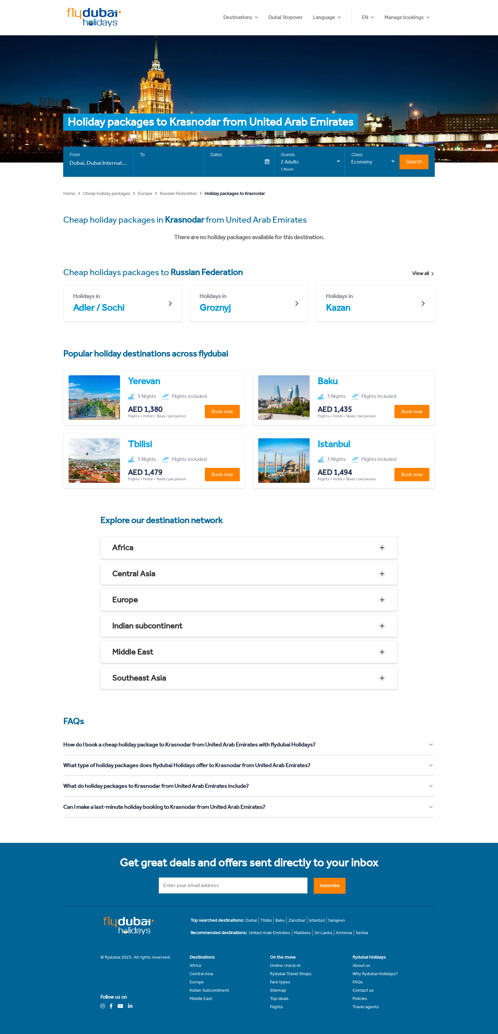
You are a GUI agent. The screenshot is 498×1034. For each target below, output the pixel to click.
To (142, 154)
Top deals (279, 998)
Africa (122, 547)
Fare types (280, 982)
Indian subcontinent (147, 626)
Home (69, 193)
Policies (360, 998)
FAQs (358, 982)
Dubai (251, 920)
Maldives (302, 932)
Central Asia (133, 574)
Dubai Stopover (324, 17)
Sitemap (278, 990)
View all (423, 273)
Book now (222, 411)
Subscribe (330, 885)
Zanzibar (297, 920)
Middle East (132, 652)
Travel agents (366, 1007)
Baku (280, 920)
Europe (145, 193)
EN (365, 17)
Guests (288, 154)
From (75, 154)
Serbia (362, 932)
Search (414, 161)
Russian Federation (178, 193)
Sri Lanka (323, 932)
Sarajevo (336, 920)
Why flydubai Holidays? (375, 973)
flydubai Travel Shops (291, 973)
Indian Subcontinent (209, 990)
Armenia (344, 932)
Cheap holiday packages (106, 193)
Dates (216, 154)
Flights (276, 1007)
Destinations (276, 17)
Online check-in (285, 965)
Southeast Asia (139, 678)
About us (361, 965)
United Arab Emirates (269, 932)
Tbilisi (266, 920)
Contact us (363, 990)
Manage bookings (404, 17)
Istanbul (317, 920)
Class (356, 154)
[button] (249, 548)
